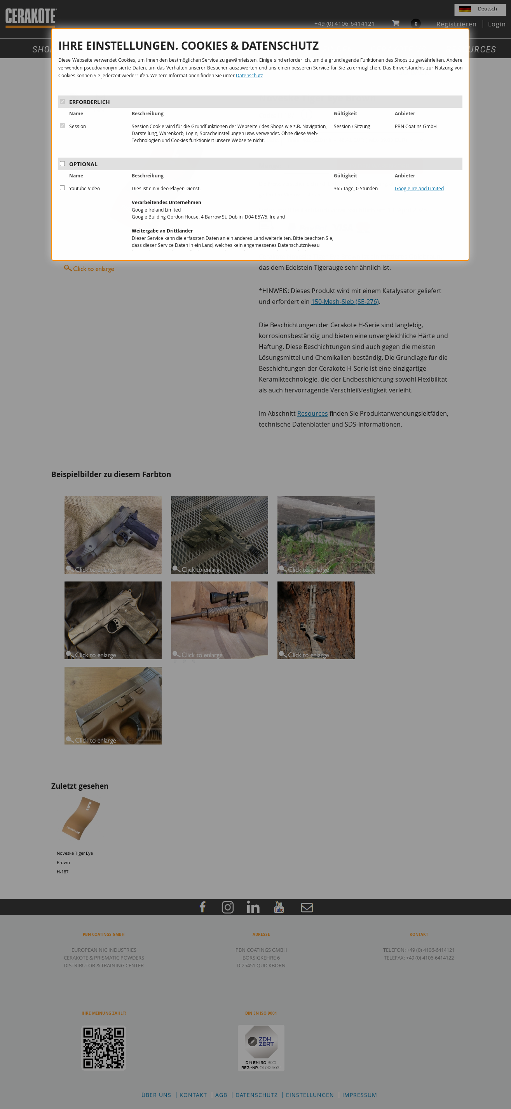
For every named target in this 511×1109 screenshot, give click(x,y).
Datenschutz (249, 75)
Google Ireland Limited (419, 188)
